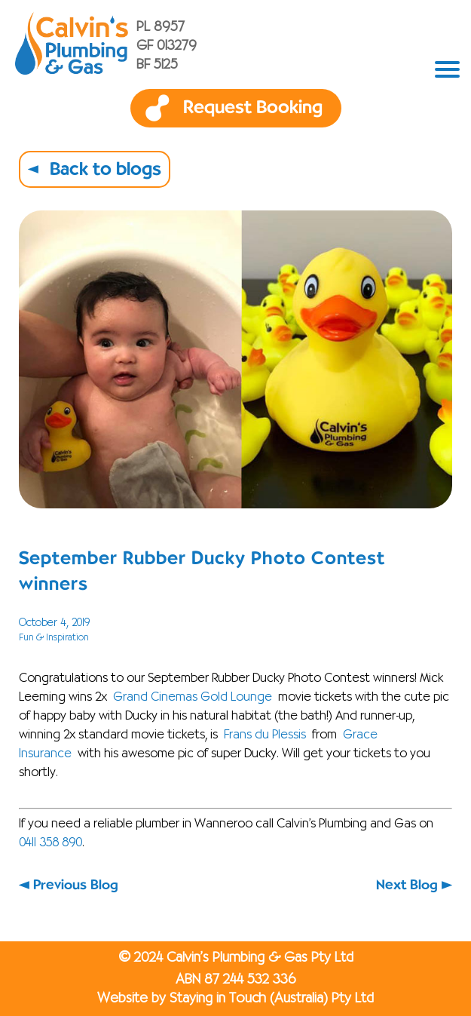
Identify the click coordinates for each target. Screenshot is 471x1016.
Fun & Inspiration (54, 638)
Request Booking (253, 108)
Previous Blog (75, 885)
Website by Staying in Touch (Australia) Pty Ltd (235, 999)
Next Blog (407, 885)
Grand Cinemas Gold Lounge (192, 697)
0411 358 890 (50, 843)
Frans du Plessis (265, 735)
